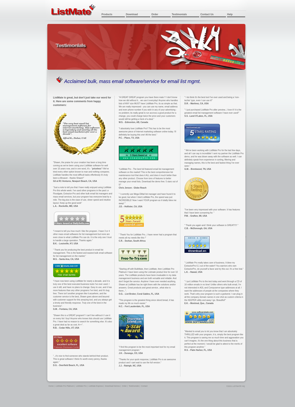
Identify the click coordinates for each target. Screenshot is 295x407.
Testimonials (179, 14)
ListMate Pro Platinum (64, 386)
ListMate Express (96, 386)
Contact (144, 386)
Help (229, 14)
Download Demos (112, 386)
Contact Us (206, 14)
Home (51, 386)
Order (154, 14)
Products (107, 14)
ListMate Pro (81, 386)
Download (132, 14)
